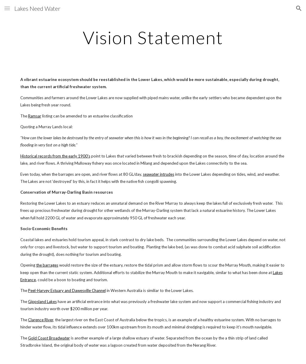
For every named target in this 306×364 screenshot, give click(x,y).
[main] (153, 37)
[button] (7, 8)
